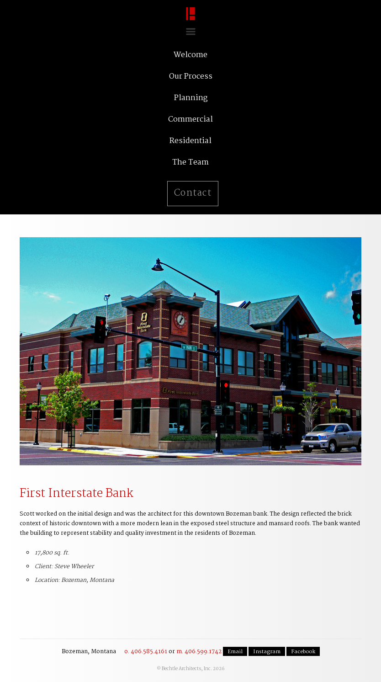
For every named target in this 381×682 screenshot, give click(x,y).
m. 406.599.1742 (199, 651)
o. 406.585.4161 (145, 651)
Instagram (266, 652)
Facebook (303, 652)
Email (235, 652)
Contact (193, 193)
